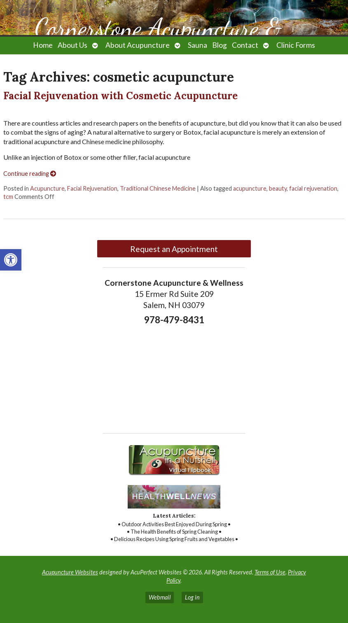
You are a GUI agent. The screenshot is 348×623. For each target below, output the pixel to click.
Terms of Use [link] (270, 572)
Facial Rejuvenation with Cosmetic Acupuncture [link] (120, 95)
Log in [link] (192, 597)
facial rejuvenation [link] (313, 188)
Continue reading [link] (29, 173)
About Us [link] (72, 45)
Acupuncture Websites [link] (70, 572)
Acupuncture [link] (47, 188)
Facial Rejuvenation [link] (92, 188)
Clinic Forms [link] (295, 45)
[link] (10, 260)
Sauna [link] (197, 45)
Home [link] (43, 45)
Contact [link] (245, 45)
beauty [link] (278, 188)
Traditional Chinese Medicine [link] (158, 188)
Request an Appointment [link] (174, 249)
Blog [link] (219, 45)
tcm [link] (8, 196)
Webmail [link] (159, 597)
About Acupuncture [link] (137, 45)
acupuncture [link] (249, 188)
